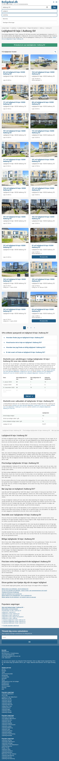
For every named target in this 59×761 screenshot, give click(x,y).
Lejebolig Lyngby (6, 726)
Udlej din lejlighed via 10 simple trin (12, 594)
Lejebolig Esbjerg (6, 732)
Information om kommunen (10, 609)
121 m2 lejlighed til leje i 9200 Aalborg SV (14, 246)
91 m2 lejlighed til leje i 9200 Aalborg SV (42, 246)
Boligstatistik (5, 684)
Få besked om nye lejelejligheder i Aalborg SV (29, 45)
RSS (3, 689)
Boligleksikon (5, 683)
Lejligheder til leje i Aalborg (9, 618)
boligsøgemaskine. (23, 4)
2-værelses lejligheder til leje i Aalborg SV (14, 621)
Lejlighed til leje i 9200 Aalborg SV (14, 76)
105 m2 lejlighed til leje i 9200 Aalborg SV (43, 280)
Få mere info (44, 257)
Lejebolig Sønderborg (8, 755)
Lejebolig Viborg (6, 721)
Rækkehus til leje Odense (9, 754)
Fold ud (28, 396)
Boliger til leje (5, 747)
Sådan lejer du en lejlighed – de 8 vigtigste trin (15, 589)
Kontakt (4, 670)
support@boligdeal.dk (8, 654)
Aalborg (42, 28)
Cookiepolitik (5, 677)
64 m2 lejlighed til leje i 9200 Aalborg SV (43, 310)
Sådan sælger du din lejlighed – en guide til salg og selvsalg (19, 597)
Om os (3, 669)
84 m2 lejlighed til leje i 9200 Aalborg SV (14, 73)
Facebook (3, 664)
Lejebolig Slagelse (7, 723)
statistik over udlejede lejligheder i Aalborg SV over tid (34, 373)
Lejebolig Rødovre (7, 746)
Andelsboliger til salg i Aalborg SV (11, 610)
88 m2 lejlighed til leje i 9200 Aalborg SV (43, 103)
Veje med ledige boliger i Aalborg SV (12, 607)
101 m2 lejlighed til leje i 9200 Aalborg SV (14, 132)
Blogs (3, 680)
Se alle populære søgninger (11, 625)
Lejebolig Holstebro (7, 751)
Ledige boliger (5, 28)
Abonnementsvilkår (7, 673)
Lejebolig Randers (7, 720)
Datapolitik (5, 675)
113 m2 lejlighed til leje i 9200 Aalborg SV (43, 132)
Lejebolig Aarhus (6, 710)
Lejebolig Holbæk (7, 712)
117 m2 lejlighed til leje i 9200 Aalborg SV (14, 160)
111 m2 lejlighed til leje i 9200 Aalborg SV (14, 103)
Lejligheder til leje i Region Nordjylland (12, 616)
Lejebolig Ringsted (7, 730)
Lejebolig (13, 28)
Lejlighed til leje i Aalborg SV (11, 430)
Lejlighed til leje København (9, 697)
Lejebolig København (8, 694)
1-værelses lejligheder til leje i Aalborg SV (13, 620)
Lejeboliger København (8, 741)
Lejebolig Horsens (7, 757)
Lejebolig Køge (6, 709)
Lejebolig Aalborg (7, 703)
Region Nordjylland (33, 28)
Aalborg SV (49, 28)
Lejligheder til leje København (10, 744)
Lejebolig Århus (6, 707)
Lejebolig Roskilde (7, 735)
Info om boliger (6, 686)
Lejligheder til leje (7, 706)
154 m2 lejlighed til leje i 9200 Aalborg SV (43, 73)
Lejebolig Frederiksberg (8, 734)
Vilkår (3, 672)
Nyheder (4, 678)
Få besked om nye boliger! (53, 2)
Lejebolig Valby (6, 749)
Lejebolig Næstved (7, 704)
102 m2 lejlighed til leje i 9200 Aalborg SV (43, 217)
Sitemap (4, 687)
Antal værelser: (36, 80)
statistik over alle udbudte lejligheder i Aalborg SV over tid (29, 370)
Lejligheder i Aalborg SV (9, 612)
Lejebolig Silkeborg (7, 727)
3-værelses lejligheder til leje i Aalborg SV (14, 623)
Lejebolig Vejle (6, 729)
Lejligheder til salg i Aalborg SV (11, 613)
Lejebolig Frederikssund (8, 724)
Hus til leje (4, 695)
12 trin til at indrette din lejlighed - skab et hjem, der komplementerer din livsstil (24, 590)
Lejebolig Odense (7, 700)
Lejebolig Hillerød (7, 701)
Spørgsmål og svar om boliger (10, 681)
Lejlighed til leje (22, 28)
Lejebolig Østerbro (7, 752)
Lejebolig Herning (7, 740)
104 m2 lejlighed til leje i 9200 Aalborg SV (14, 189)
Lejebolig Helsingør (7, 743)
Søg (54, 7)
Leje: (4, 80)
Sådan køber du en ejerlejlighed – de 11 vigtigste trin (17, 595)
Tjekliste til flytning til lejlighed (10, 592)
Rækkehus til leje (6, 698)
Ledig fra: (6, 287)
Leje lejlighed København (9, 718)
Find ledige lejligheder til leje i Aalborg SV (36, 430)
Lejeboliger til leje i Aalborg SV (10, 615)
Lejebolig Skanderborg (8, 758)
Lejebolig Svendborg (8, 717)
